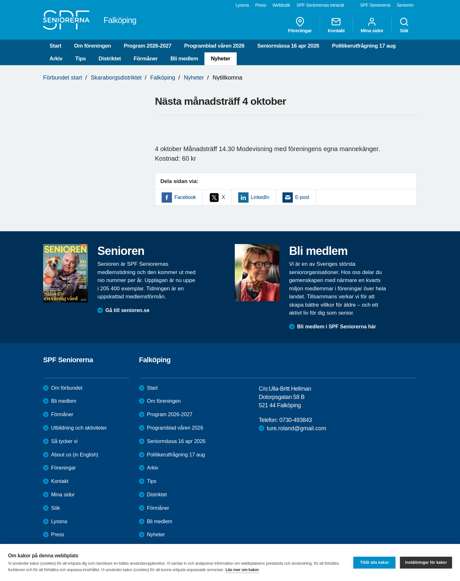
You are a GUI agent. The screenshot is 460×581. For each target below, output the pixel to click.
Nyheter (220, 59)
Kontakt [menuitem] (336, 25)
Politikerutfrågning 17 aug (363, 46)
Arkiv (56, 59)
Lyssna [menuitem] (242, 5)
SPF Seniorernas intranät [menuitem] (320, 5)
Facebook (185, 197)
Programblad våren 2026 (214, 46)
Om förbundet (66, 388)
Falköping (162, 77)
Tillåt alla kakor (374, 562)
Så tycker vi (64, 441)
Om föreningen (92, 46)
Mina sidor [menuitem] (372, 25)
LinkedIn (260, 197)
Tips (80, 59)
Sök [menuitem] (404, 25)
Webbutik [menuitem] (281, 5)
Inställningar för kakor (426, 562)
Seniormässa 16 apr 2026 (288, 46)
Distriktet (110, 59)
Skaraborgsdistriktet (116, 77)
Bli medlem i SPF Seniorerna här (336, 326)
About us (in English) (74, 454)
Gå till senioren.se (127, 310)
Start (55, 46)
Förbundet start (62, 77)
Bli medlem (184, 59)
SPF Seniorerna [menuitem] (375, 5)
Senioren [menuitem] (405, 5)
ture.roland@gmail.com (296, 428)
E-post (302, 197)
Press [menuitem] (260, 5)
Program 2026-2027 (147, 46)
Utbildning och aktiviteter (79, 428)
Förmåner (145, 59)
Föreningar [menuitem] (300, 25)
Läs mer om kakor (242, 569)
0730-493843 (295, 420)
